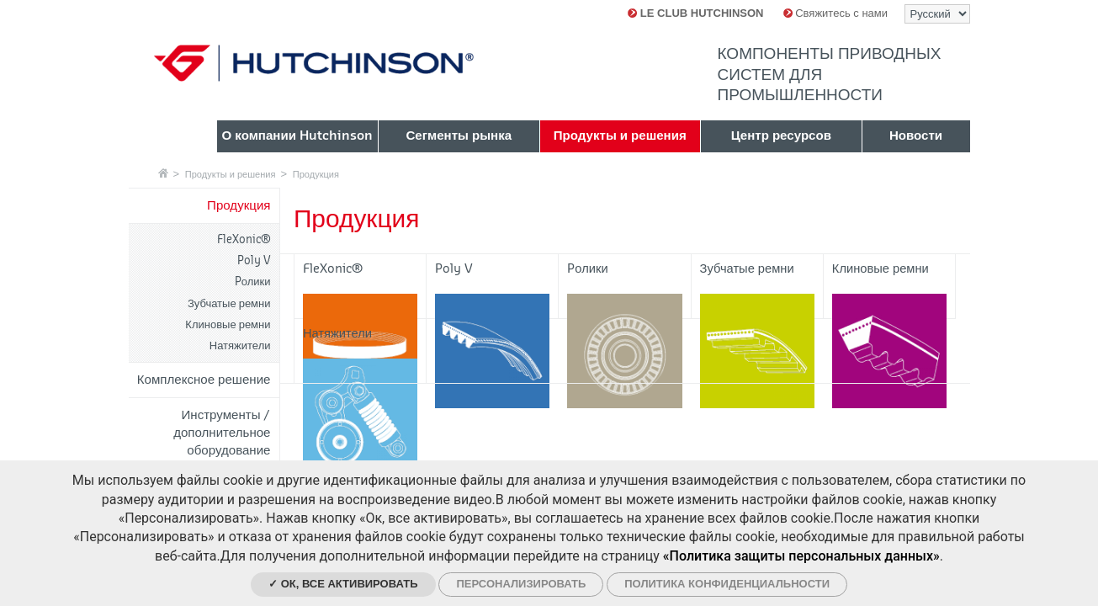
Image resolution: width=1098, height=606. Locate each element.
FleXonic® (244, 239)
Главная (163, 173)
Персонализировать (521, 583)
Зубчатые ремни (229, 303)
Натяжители (240, 345)
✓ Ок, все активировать (343, 583)
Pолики (253, 281)
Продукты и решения (230, 174)
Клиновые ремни (227, 324)
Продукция (316, 174)
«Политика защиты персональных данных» (801, 556)
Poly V (254, 260)
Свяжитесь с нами (835, 13)
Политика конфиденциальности (727, 583)
